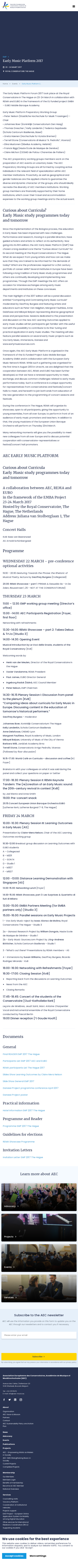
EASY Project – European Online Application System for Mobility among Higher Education (16, 1516)
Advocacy (10, 1206)
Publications (9, 1444)
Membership (9, 1472)
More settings (38, 1555)
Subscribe (37, 1356)
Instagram (22, 1400)
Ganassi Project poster (15, 1094)
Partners (6, 1417)
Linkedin (16, 1400)
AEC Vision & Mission (11, 1414)
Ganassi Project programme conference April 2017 (30, 1088)
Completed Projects (11, 1467)
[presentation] (39, 1346)
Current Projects (9, 1463)
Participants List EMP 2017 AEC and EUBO (25, 1061)
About (6, 1407)
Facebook (5, 1400)
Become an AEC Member (13, 1486)
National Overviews (11, 1489)
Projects (9, 1236)
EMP (5, 56)
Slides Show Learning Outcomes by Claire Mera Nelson (32, 1074)
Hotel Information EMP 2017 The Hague (24, 1110)
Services (9, 1297)
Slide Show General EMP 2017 (18, 1081)
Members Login (9, 1480)
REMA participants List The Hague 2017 (24, 1067)
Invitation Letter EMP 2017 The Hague (23, 1157)
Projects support (9, 1510)
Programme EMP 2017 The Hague (21, 1126)
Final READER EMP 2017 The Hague (21, 1054)
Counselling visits (10, 1499)
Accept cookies (14, 1555)
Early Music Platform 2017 (32, 84)
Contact (6, 1420)
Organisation (8, 1411)
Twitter (10, 1400)
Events (15, 84)
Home (5, 84)
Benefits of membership (13, 1483)
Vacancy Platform (10, 1502)
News (5, 1432)
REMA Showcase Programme (19, 1141)
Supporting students (11, 1528)
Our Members (8, 1476)
